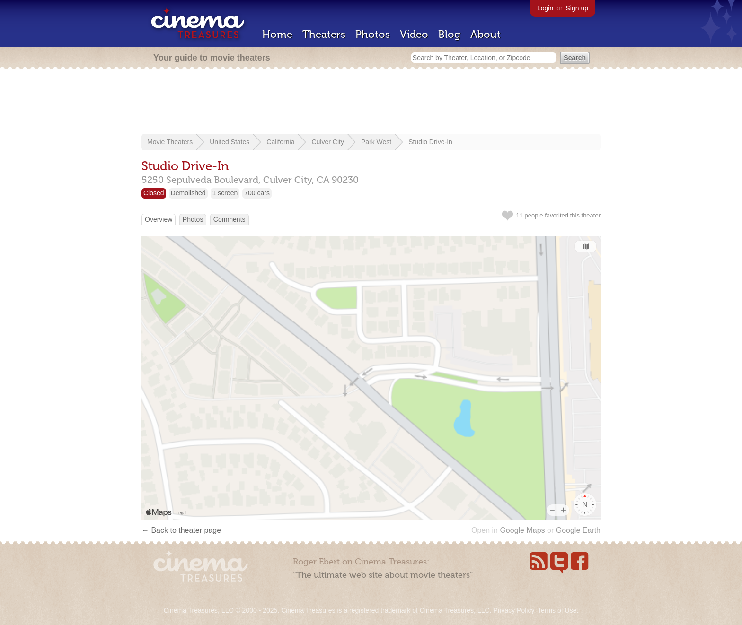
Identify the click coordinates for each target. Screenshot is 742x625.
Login (545, 8)
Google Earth (578, 530)
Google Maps (522, 530)
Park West (376, 142)
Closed (153, 193)
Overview (158, 219)
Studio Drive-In (430, 142)
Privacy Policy (513, 610)
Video (414, 34)
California (280, 142)
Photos (372, 34)
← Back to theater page (181, 530)
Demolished (188, 193)
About (485, 34)
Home (277, 34)
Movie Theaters (170, 142)
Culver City (327, 142)
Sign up (577, 8)
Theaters (323, 34)
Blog (449, 34)
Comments (229, 219)
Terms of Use (557, 610)
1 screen (225, 193)
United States (229, 142)
